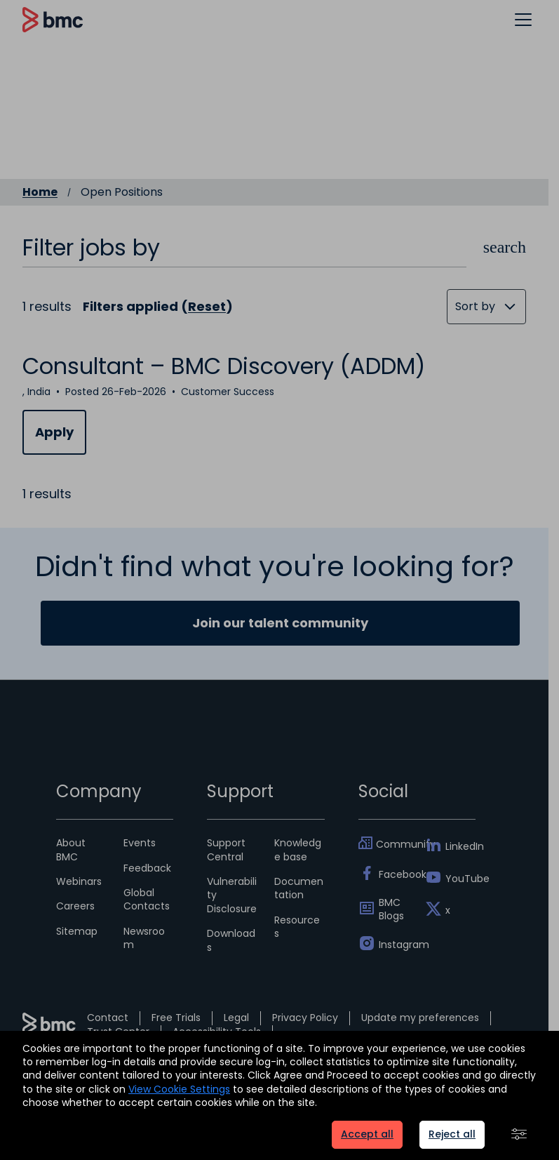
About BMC (71, 849)
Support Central (226, 849)
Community (392, 844)
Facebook (394, 874)
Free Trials (176, 1018)
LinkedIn (460, 846)
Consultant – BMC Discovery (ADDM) (223, 366)
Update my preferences (420, 1018)
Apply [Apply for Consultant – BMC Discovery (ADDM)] (54, 432)
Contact (107, 1018)
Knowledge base (297, 849)
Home (40, 192)
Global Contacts (146, 899)
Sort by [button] (475, 306)
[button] (523, 19)
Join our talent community (280, 623)
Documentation (298, 888)
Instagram (394, 945)
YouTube (460, 879)
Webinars (79, 881)
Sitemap (76, 931)
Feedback (147, 868)
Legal (236, 1018)
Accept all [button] (367, 1134)
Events (139, 843)
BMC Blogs (391, 909)
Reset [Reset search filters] (207, 306)
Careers (75, 906)
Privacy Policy (305, 1018)
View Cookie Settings (179, 1089)
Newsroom (144, 938)
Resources (297, 926)
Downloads (231, 940)
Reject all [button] (452, 1134)
